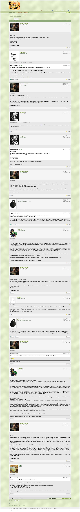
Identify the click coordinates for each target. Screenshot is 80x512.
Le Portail (20, 508)
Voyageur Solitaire (24, 23)
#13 (69, 378)
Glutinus (20, 229)
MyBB (12, 510)
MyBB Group (19, 510)
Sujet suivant (19, 498)
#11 (69, 329)
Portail (43, 10)
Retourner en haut (26, 508)
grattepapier (20, 199)
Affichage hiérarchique (66, 20)
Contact (17, 508)
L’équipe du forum (12, 508)
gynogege (19, 297)
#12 (69, 350)
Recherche (49, 10)
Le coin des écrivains (18, 15)
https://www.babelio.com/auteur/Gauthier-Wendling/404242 (21, 76)
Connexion (20, 12)
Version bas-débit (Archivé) (33, 508)
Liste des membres (57, 10)
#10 (69, 304)
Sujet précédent (13, 498)
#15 (69, 474)
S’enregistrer (25, 12)
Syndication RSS (54, 508)
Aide (70, 10)
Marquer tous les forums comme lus (45, 508)
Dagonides (22, 52)
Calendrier (65, 10)
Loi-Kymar (22, 112)
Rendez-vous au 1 (12, 15)
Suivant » (17, 500)
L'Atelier (24, 15)
